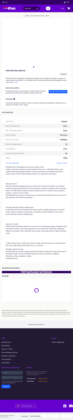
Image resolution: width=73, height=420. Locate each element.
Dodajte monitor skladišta (58, 92)
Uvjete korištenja (18, 381)
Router (47, 16)
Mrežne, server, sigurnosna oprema (34, 16)
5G (66, 144)
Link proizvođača (12, 163)
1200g (65, 158)
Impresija (25, 416)
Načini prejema (6, 359)
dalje (16, 82)
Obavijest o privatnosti (9, 356)
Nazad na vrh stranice (36, 324)
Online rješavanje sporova (10, 352)
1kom (65, 149)
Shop (62, 8)
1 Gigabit (64, 121)
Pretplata (6, 386)
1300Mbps (63, 140)
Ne (66, 153)
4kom (65, 126)
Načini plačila (6, 363)
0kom (65, 130)
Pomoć (29, 368)
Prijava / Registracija (58, 342)
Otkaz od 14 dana (7, 349)
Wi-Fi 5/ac (63, 135)
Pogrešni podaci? (62, 163)
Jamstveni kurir (6, 342)
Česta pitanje (6, 345)
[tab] (33, 66)
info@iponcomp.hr (43, 378)
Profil (54, 338)
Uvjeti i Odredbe (35, 416)
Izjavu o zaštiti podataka (8, 382)
